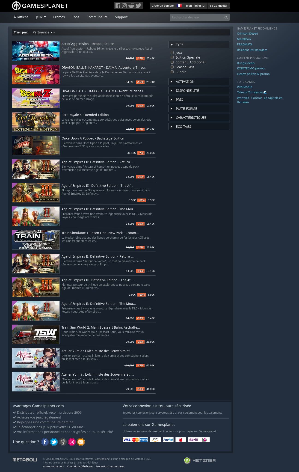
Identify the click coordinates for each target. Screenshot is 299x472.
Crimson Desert (247, 33)
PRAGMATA (244, 44)
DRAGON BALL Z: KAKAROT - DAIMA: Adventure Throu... (105, 68)
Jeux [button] (39, 17)
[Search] (226, 17)
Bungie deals (246, 63)
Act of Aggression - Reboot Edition (88, 44)
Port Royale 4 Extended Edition (85, 115)
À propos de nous (54, 466)
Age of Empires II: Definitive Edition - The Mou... (99, 209)
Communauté (97, 17)
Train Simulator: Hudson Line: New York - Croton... (100, 233)
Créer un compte (163, 5)
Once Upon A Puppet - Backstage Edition (93, 138)
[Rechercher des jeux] (196, 17)
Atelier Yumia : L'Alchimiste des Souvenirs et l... (98, 351)
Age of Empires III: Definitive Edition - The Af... (97, 186)
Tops (75, 17)
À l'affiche (21, 17)
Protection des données (109, 466)
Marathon (244, 39)
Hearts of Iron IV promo (253, 74)
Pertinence (44, 32)
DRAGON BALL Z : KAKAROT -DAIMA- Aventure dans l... (104, 91)
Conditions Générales (80, 466)
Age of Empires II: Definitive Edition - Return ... (98, 162)
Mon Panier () (195, 5)
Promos (59, 17)
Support (121, 17)
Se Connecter (218, 5)
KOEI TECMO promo (251, 68)
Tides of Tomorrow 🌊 (252, 92)
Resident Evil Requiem (252, 50)
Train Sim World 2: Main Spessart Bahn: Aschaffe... (101, 328)
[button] (179, 5)
